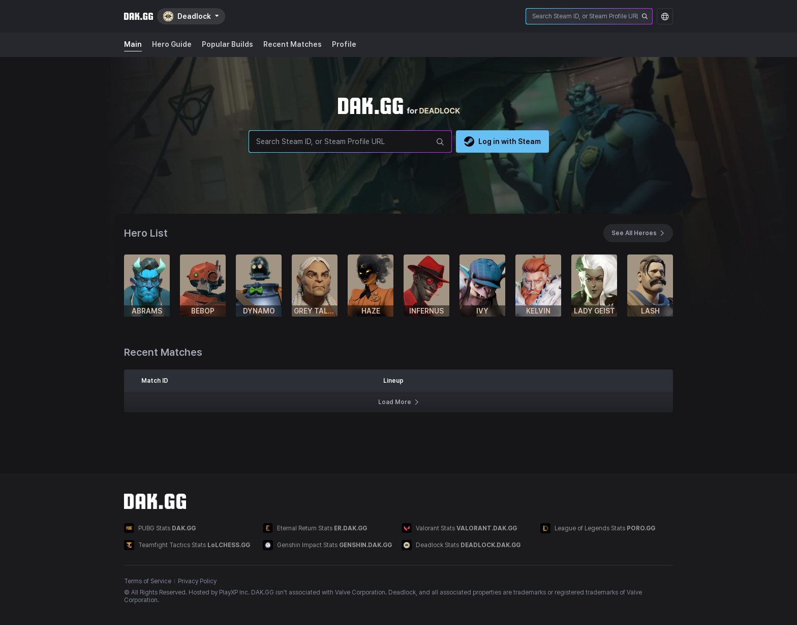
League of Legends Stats (597, 528)
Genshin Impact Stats (327, 545)
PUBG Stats (160, 528)
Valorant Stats (459, 528)
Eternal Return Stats (315, 528)
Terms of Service (147, 581)
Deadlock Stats (461, 545)
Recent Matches (292, 44)
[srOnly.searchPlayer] (645, 16)
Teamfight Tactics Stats (187, 545)
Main (133, 44)
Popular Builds (227, 44)
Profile (344, 44)
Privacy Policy (197, 581)
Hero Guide (172, 44)
